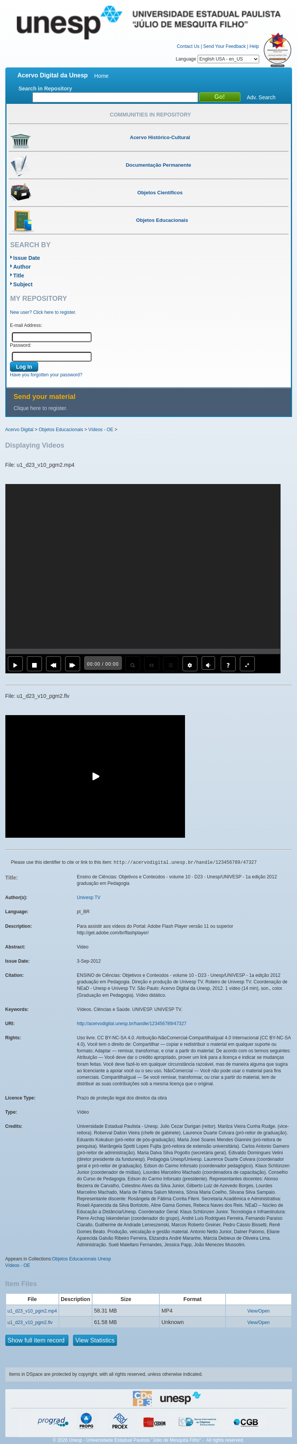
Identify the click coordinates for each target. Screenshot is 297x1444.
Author (22, 267)
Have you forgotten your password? (46, 374)
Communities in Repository (150, 115)
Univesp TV (89, 897)
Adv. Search (261, 97)
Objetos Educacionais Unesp (81, 1259)
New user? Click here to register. (43, 312)
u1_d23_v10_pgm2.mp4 (32, 1311)
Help (254, 46)
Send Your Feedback (224, 46)
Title (18, 275)
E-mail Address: (26, 325)
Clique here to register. (41, 408)
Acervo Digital (19, 429)
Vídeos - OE (100, 429)
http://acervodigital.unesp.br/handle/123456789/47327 (132, 1023)
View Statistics (95, 1340)
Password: (20, 345)
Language (217, 59)
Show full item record (37, 1340)
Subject (23, 284)
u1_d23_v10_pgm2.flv (30, 1322)
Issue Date (26, 258)
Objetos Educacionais (61, 429)
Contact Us (188, 46)
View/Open (258, 1311)
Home (101, 76)
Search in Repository (45, 88)
